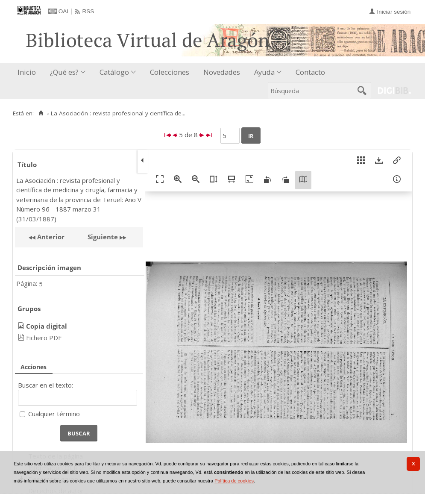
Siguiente (103, 236)
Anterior (49, 236)
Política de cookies (234, 480)
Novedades (221, 72)
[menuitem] (28, 72)
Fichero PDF (44, 337)
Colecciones (169, 72)
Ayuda (264, 72)
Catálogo (114, 72)
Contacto (310, 72)
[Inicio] (40, 113)
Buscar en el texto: (45, 385)
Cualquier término (54, 413)
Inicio (27, 72)
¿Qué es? (64, 72)
